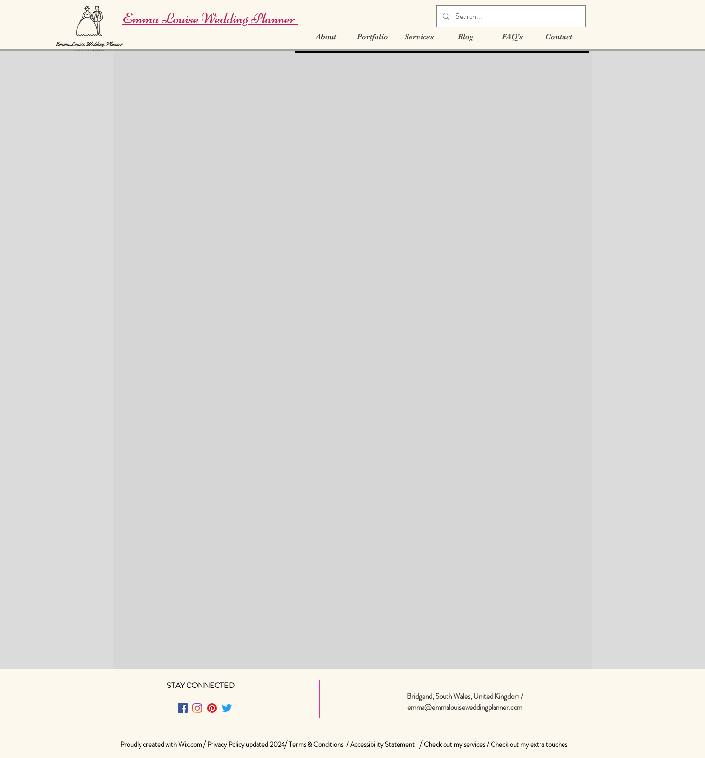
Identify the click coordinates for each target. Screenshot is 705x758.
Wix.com (190, 744)
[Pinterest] (212, 708)
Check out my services (454, 744)
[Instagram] (197, 708)
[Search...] (509, 16)
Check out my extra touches (529, 744)
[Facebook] (183, 708)
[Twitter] (227, 708)
